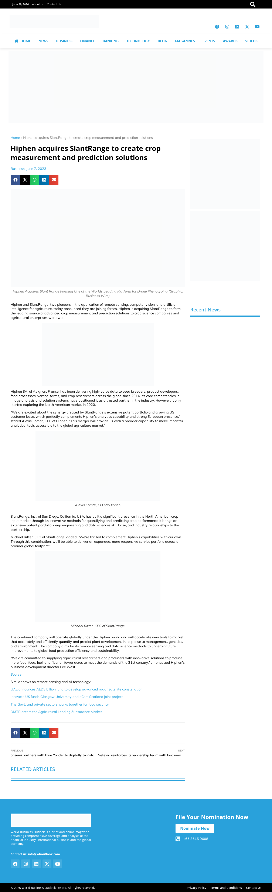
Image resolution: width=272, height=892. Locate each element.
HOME (22, 41)
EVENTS (209, 41)
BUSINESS (64, 41)
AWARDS (230, 41)
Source (16, 674)
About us (38, 4)
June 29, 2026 (20, 4)
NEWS (43, 41)
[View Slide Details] (225, 174)
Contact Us (54, 4)
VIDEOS (251, 41)
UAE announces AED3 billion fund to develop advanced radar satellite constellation (76, 689)
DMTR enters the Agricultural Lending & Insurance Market (56, 712)
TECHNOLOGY (138, 41)
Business (18, 168)
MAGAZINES (185, 41)
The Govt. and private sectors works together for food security (60, 704)
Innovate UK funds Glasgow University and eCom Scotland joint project (67, 697)
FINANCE (87, 41)
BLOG (162, 41)
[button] (15, 180)
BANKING (111, 41)
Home (15, 137)
